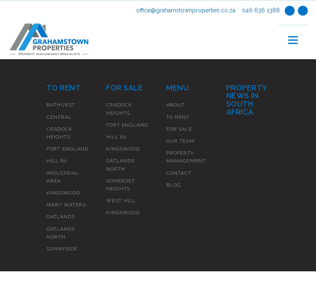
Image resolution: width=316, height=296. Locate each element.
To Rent (177, 117)
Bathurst (60, 105)
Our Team (180, 141)
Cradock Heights (59, 133)
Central (59, 117)
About (175, 105)
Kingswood (63, 193)
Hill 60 (56, 161)
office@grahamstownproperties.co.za (185, 10)
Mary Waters (66, 205)
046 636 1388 (261, 10)
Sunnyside (61, 249)
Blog (173, 185)
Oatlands (60, 217)
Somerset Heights (120, 185)
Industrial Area (62, 177)
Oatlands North (60, 233)
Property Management (186, 157)
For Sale (179, 129)
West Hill (121, 201)
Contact (178, 173)
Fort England (67, 149)
